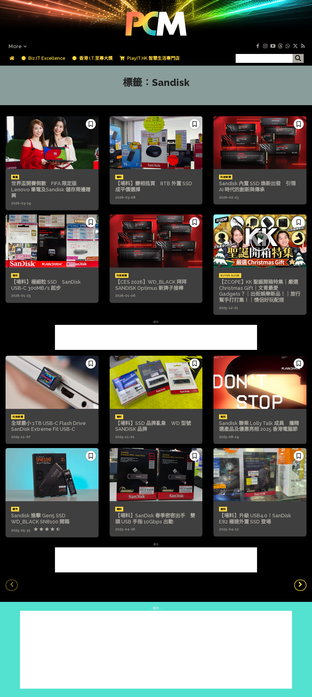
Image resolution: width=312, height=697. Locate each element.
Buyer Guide (230, 275)
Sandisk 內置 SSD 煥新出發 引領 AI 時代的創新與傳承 (257, 186)
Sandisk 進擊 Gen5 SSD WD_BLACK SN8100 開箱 (41, 519)
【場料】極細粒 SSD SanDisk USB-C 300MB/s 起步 (46, 285)
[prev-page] (12, 585)
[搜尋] (298, 58)
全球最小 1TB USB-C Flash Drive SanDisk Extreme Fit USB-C (51, 426)
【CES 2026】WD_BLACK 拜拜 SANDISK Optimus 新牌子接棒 (153, 285)
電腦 (15, 177)
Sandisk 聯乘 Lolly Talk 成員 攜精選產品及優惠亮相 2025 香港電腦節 (259, 426)
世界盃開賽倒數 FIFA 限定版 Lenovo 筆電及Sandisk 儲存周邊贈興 (50, 189)
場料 (119, 177)
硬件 (15, 509)
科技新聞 (225, 177)
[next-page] (300, 585)
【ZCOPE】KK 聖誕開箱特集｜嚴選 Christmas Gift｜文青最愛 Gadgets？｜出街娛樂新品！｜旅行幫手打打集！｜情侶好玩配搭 (259, 291)
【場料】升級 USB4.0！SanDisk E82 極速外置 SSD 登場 (255, 519)
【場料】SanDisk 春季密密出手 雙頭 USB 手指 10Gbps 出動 (155, 519)
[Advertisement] (156, 337)
